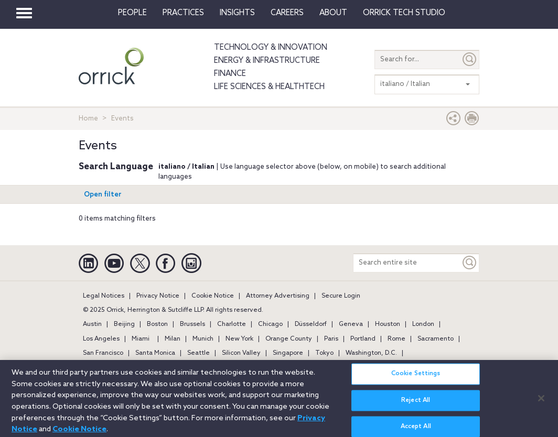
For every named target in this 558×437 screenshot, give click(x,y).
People (132, 13)
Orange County (288, 339)
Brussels (192, 324)
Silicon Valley (241, 353)
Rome (396, 339)
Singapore (288, 353)
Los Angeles (101, 339)
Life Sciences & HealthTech (269, 87)
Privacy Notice (157, 296)
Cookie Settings (416, 377)
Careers (287, 13)
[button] (453, 120)
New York (239, 339)
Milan (172, 339)
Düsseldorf (311, 324)
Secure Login (340, 296)
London (423, 324)
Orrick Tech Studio (404, 13)
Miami (140, 339)
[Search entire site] (407, 262)
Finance (230, 74)
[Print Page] (472, 120)
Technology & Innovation (270, 47)
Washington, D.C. (371, 353)
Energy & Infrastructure (267, 60)
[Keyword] (469, 262)
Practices (183, 13)
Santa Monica (155, 353)
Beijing (124, 324)
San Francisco (103, 353)
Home (88, 119)
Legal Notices (103, 296)
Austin (92, 324)
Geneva (351, 324)
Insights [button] (237, 13)
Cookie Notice (212, 296)
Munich (202, 339)
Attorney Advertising (277, 296)
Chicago (270, 324)
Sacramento (435, 339)
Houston (387, 324)
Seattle (198, 353)
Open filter (103, 195)
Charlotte (231, 324)
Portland (362, 339)
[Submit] (469, 59)
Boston (157, 324)
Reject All (415, 404)
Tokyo (324, 353)
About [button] (333, 13)
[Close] (541, 401)
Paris (331, 339)
